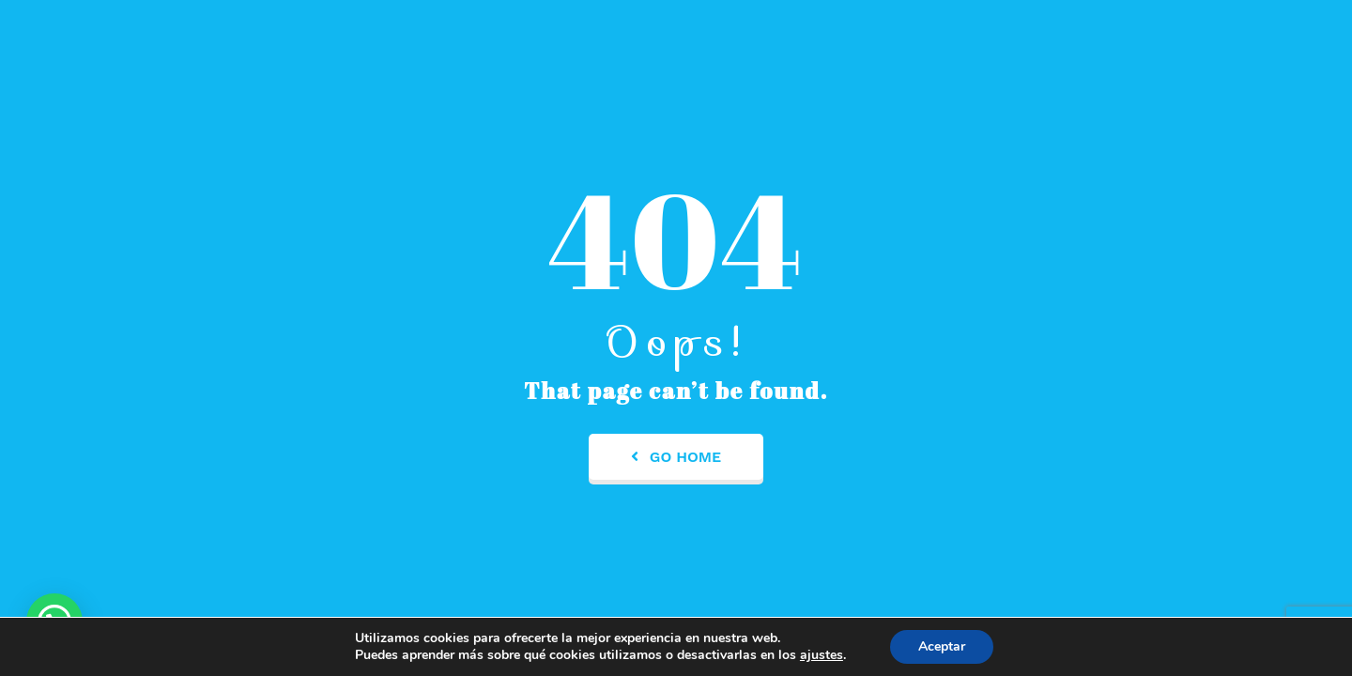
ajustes (821, 655)
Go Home (676, 457)
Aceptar (941, 646)
